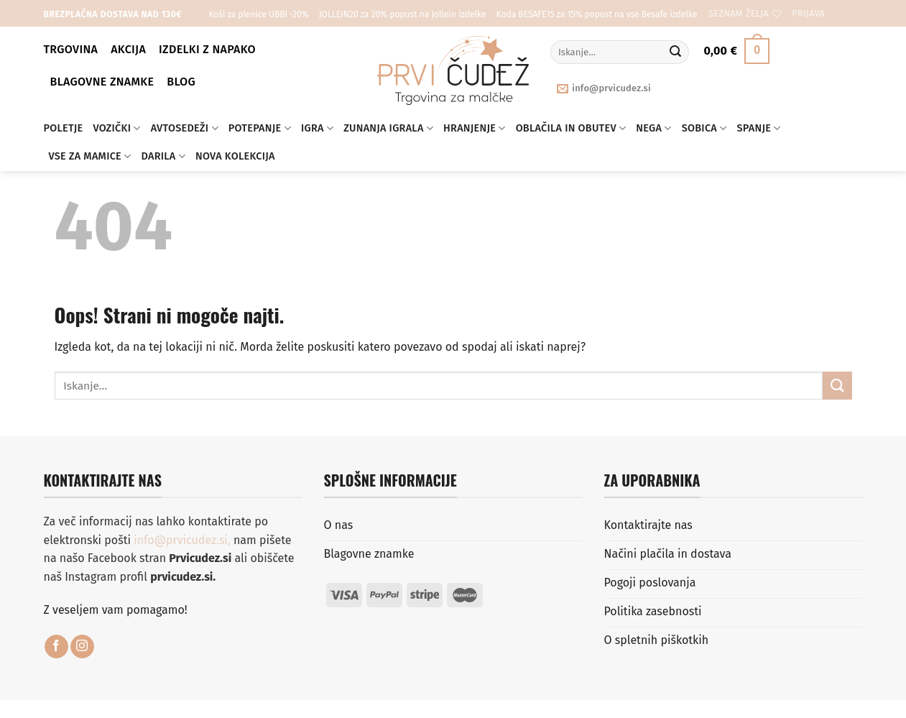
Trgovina (71, 49)
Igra (317, 128)
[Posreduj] (675, 52)
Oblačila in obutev (571, 128)
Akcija (128, 49)
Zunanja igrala (388, 128)
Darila (163, 156)
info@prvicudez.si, (184, 540)
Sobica (704, 128)
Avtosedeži (184, 128)
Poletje (63, 128)
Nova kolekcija (235, 156)
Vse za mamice (90, 156)
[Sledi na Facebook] (56, 647)
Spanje (759, 128)
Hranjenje (474, 128)
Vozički (116, 128)
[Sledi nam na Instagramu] (82, 647)
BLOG (181, 81)
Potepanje (259, 128)
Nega (653, 128)
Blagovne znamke (102, 81)
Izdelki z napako (207, 49)
